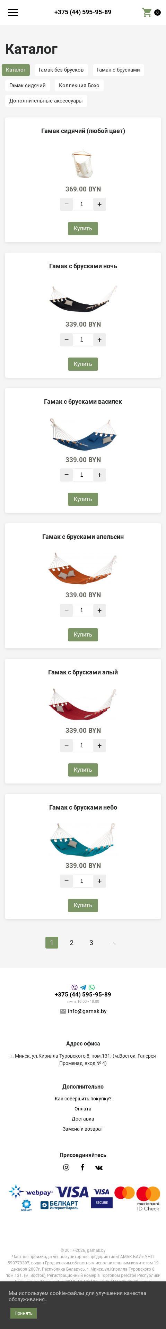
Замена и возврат (83, 1129)
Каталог (16, 70)
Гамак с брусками (118, 70)
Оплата (83, 1108)
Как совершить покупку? (83, 1098)
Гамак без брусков (61, 70)
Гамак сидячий (27, 85)
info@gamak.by (87, 1011)
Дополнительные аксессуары (46, 101)
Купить (83, 228)
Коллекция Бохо (79, 85)
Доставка (83, 1119)
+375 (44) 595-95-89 (82, 12)
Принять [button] (24, 1313)
